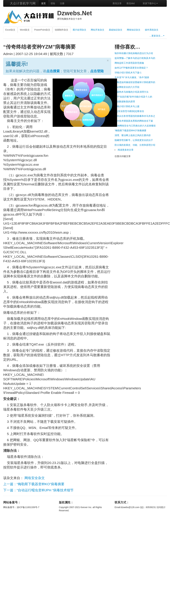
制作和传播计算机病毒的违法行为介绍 (134, 53)
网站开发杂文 (97, 29)
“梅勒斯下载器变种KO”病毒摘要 (130, 130)
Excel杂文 (10, 29)
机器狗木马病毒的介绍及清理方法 (131, 92)
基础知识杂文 (115, 29)
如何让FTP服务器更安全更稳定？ (131, 67)
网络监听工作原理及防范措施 (129, 63)
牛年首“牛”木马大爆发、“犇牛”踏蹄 (132, 77)
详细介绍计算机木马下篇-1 (128, 72)
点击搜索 (53, 71)
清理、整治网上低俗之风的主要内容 (133, 135)
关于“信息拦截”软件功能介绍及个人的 (133, 96)
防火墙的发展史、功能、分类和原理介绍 (135, 145)
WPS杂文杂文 (85, 106)
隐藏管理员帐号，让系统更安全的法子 (134, 140)
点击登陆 (97, 71)
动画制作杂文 (61, 29)
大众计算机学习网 (23, 3)
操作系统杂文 (151, 29)
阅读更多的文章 (125, 149)
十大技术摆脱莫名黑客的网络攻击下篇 (134, 121)
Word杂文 (25, 29)
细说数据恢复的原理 (125, 101)
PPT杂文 (101, 109)
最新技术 (68, 95)
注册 (62, 3)
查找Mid (130, 3)
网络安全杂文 (81, 89)
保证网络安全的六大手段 (127, 87)
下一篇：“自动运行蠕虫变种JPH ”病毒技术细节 (38, 490)
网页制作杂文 (71, 112)
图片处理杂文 (79, 29)
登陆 (53, 3)
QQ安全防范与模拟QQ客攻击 (129, 111)
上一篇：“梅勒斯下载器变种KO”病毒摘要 (33, 484)
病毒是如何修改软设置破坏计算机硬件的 (135, 82)
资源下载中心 (150, 3)
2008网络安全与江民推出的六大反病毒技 (135, 125)
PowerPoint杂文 (42, 29)
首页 (43, 3)
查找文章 (117, 3)
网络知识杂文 (133, 29)
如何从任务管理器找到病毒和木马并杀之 (135, 116)
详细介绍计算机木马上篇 (127, 106)
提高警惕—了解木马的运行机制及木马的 (135, 58)
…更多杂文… (156, 35)
